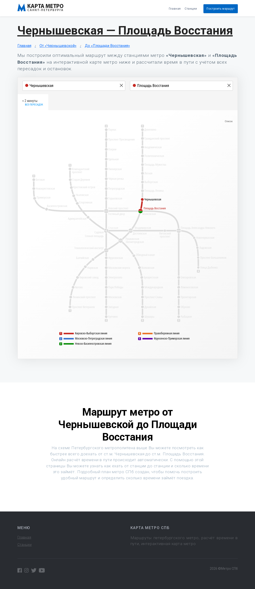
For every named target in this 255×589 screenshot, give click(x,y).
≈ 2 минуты (32, 103)
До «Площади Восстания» (107, 45)
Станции (191, 8)
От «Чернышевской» (58, 45)
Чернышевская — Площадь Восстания (125, 30)
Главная (175, 8)
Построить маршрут (220, 8)
